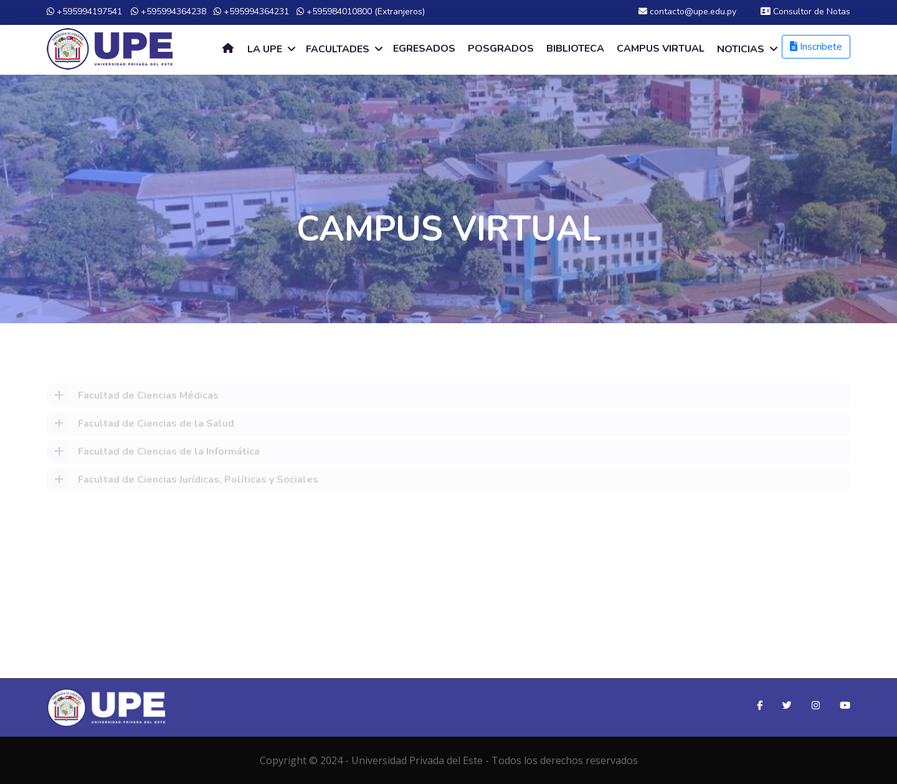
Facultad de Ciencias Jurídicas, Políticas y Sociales (182, 482)
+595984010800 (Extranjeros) (361, 11)
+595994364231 (251, 11)
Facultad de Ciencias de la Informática (153, 454)
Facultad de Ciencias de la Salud (140, 425)
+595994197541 (84, 11)
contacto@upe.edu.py (687, 11)
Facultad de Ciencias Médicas (133, 397)
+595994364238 (168, 11)
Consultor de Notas (805, 11)
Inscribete (816, 47)
